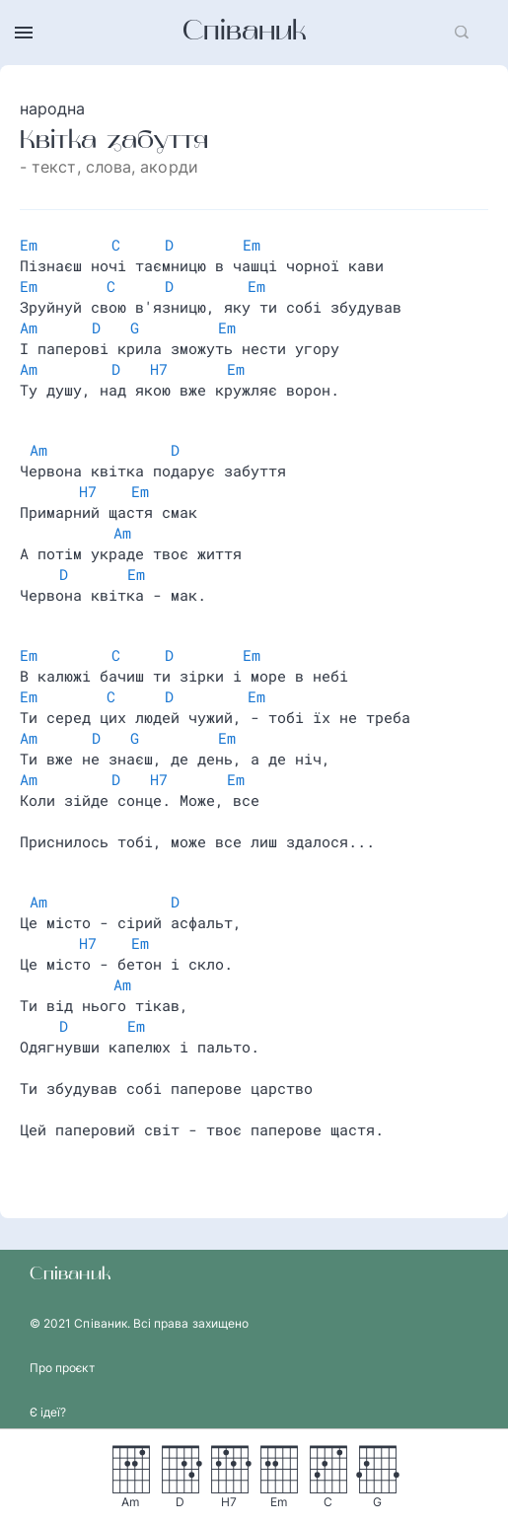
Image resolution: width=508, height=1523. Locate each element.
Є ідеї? (48, 1412)
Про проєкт (62, 1367)
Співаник (244, 32)
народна (53, 108)
